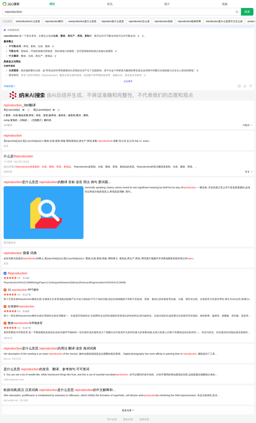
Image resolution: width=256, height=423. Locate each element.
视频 (224, 4)
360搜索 (12, 4)
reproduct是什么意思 (112, 21)
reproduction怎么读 (139, 21)
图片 (167, 4)
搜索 (247, 11)
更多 (247, 171)
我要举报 (144, 419)
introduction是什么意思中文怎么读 (224, 21)
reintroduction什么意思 (28, 21)
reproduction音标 (164, 21)
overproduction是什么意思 (82, 21)
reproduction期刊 (54, 21)
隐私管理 (128, 419)
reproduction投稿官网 (189, 21)
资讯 (110, 4)
